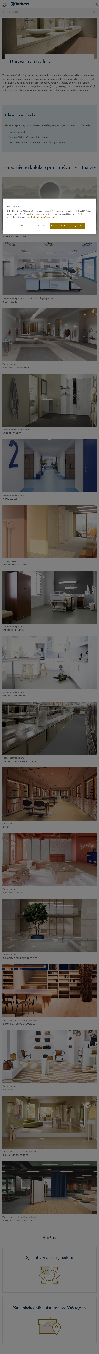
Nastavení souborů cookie (33, 226)
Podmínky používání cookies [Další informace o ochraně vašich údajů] (44, 217)
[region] (50, 216)
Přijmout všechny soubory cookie (67, 226)
